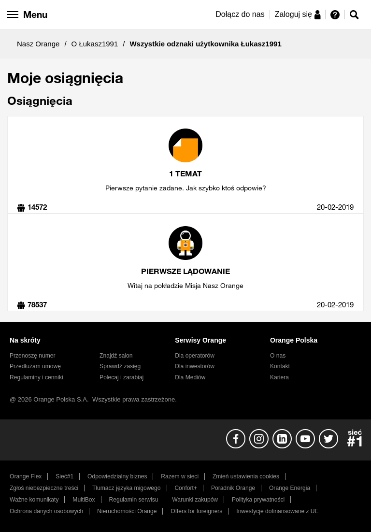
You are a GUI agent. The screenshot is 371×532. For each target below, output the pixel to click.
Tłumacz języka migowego (126, 488)
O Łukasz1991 (94, 44)
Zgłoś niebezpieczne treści (44, 488)
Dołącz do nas (239, 14)
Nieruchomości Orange (127, 511)
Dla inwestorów (194, 366)
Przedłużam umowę (35, 366)
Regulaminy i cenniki (36, 377)
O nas (277, 355)
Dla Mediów (190, 377)
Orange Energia (289, 488)
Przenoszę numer (33, 355)
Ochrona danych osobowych (46, 511)
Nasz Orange (38, 44)
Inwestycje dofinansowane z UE (277, 511)
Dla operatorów (194, 355)
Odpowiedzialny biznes (117, 476)
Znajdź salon (116, 355)
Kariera (279, 377)
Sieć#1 (64, 476)
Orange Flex (26, 476)
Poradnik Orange (233, 488)
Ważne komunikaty (34, 499)
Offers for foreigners (196, 511)
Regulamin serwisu (133, 499)
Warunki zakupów (195, 499)
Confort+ (185, 488)
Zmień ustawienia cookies (246, 476)
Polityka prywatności (258, 499)
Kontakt (280, 366)
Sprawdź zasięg (120, 366)
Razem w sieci (180, 476)
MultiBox (83, 499)
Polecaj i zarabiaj (121, 377)
